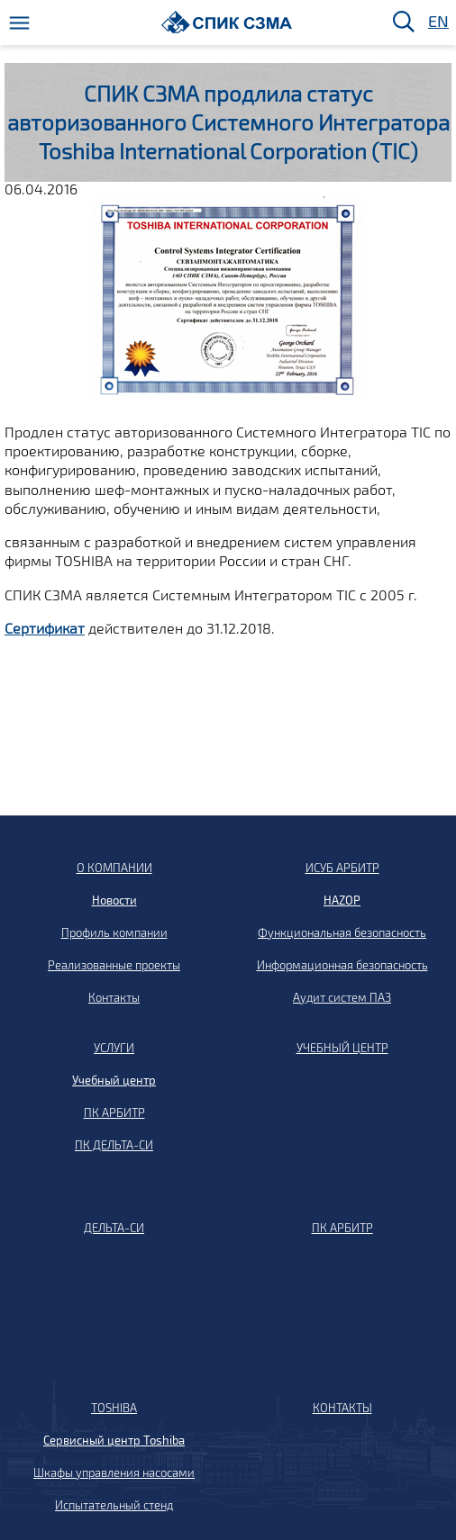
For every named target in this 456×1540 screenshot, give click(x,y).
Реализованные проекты (114, 965)
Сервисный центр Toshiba (114, 1440)
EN (437, 22)
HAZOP (342, 900)
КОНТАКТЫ (342, 1407)
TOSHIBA (114, 1407)
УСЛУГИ (114, 1047)
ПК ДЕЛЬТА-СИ (114, 1145)
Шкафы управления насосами (114, 1472)
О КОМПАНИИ (114, 867)
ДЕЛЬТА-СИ (114, 1227)
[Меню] (19, 23)
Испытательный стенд (114, 1505)
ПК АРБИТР (114, 1112)
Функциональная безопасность (342, 932)
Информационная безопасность (342, 965)
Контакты (114, 997)
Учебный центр (114, 1080)
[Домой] (226, 22)
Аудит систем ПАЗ (342, 997)
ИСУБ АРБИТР (342, 867)
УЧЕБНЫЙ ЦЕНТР (342, 1047)
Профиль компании (114, 932)
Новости (114, 900)
